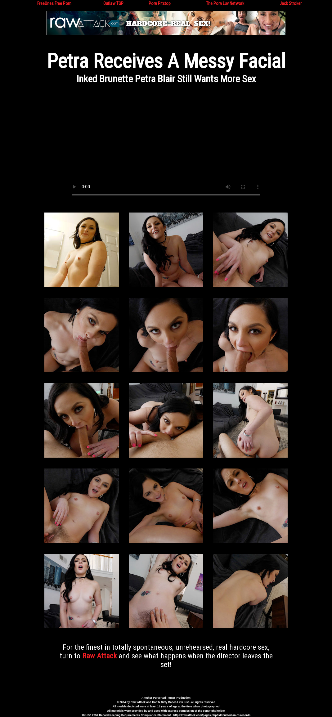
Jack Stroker (291, 3)
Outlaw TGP (113, 3)
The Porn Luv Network (225, 3)
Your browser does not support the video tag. (166, 146)
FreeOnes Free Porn (54, 3)
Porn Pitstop (160, 3)
